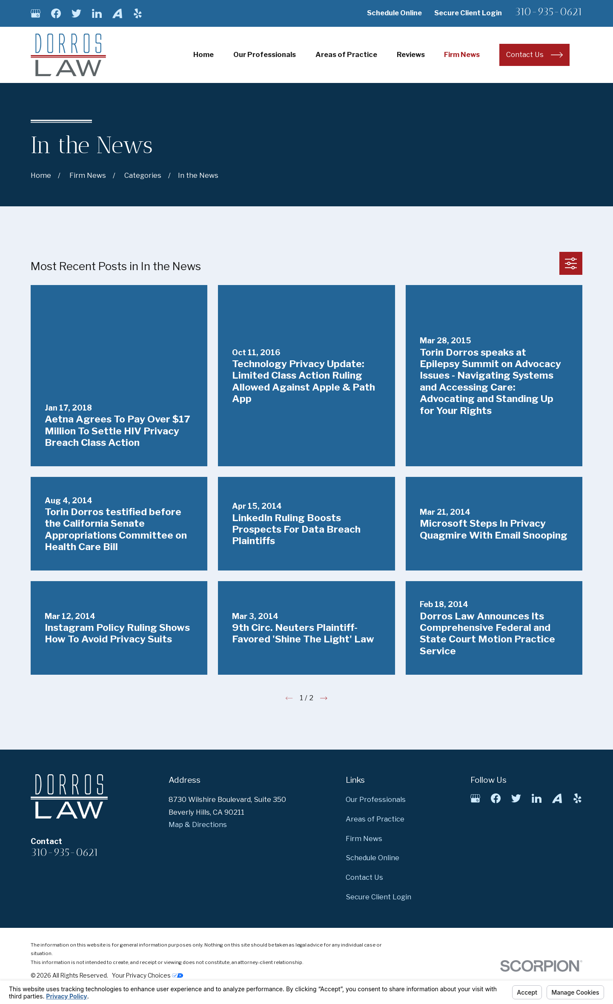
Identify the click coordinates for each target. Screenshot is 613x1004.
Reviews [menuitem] (411, 54)
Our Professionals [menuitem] (264, 54)
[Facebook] (56, 13)
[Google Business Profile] (35, 13)
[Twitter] (76, 13)
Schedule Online (394, 13)
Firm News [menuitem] (462, 54)
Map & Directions (198, 824)
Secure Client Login (468, 13)
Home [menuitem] (203, 54)
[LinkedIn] (97, 13)
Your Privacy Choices (147, 975)
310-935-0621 (548, 12)
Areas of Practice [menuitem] (346, 54)
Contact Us (364, 877)
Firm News (364, 838)
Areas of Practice (375, 819)
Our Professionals (376, 799)
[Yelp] (138, 13)
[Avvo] (117, 13)
